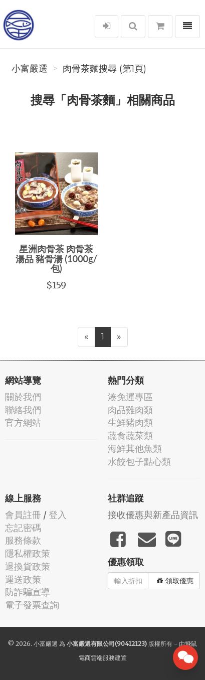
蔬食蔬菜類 (130, 435)
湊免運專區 (130, 397)
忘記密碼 (23, 528)
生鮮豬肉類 (130, 422)
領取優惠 (175, 580)
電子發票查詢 (32, 605)
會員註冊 (23, 515)
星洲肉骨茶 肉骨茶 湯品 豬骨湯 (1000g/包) (56, 258)
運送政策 (23, 579)
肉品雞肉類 (130, 410)
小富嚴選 (30, 68)
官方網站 (23, 422)
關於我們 (23, 397)
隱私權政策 (27, 553)
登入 (58, 515)
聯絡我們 (23, 410)
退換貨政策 (27, 566)
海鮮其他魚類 (135, 448)
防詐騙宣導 (27, 592)
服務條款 (23, 540)
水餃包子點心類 (139, 461)
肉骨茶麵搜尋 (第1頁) (104, 68)
